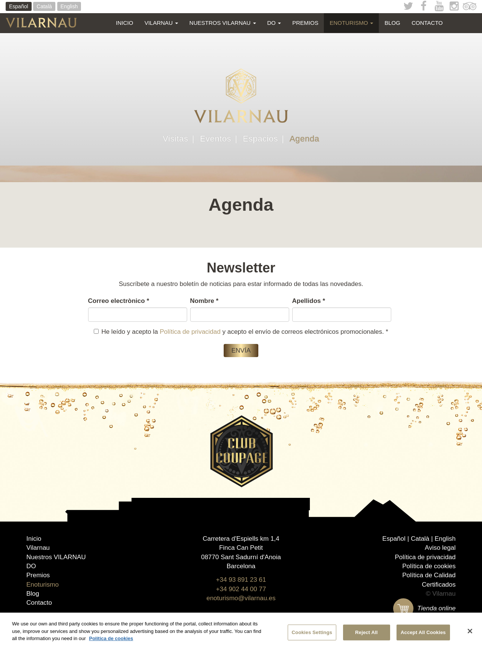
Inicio (124, 23)
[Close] (470, 631)
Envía (240, 350)
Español (18, 6)
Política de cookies (429, 566)
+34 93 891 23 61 (241, 579)
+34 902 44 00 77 (241, 589)
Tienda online (424, 608)
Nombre (204, 300)
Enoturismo (351, 23)
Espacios (260, 139)
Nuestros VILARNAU (222, 23)
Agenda (304, 139)
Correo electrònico (118, 300)
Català (44, 6)
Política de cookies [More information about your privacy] (111, 639)
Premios (305, 23)
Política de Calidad (429, 575)
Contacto (427, 23)
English (69, 6)
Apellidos (308, 300)
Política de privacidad (190, 331)
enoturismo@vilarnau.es (241, 598)
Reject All (366, 633)
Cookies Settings (312, 633)
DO (274, 23)
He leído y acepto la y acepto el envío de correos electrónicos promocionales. (241, 331)
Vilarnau (161, 23)
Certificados (439, 584)
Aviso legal (440, 547)
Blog (392, 23)
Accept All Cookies (423, 633)
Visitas (175, 139)
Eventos (215, 139)
